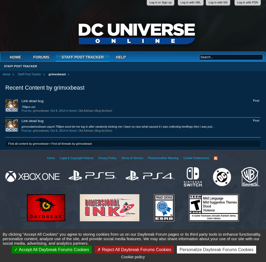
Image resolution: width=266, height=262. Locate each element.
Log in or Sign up (160, 2)
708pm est (28, 107)
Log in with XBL (191, 2)
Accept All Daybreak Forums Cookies (51, 249)
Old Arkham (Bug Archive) (95, 110)
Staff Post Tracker (83, 57)
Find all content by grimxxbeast (28, 143)
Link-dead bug (32, 101)
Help (121, 57)
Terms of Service (132, 158)
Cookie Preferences (196, 158)
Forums (41, 57)
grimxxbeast (41, 110)
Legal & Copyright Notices (76, 158)
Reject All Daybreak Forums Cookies (134, 249)
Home (15, 57)
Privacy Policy (107, 158)
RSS (216, 158)
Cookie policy (133, 257)
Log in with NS (218, 2)
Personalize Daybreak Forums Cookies (216, 249)
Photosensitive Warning (163, 158)
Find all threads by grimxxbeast (71, 143)
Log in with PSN (247, 2)
